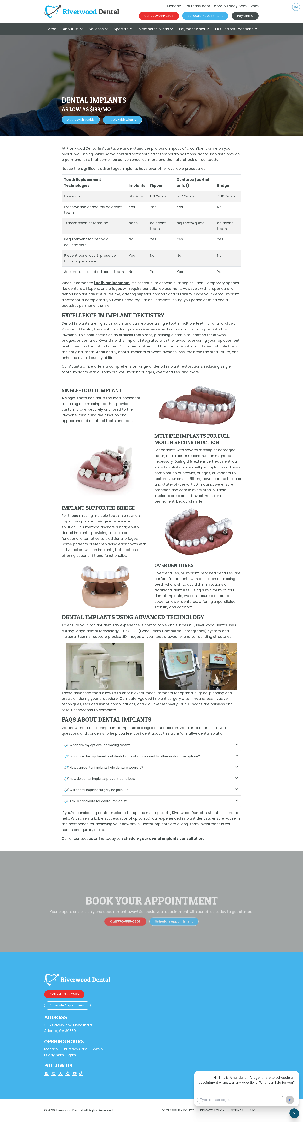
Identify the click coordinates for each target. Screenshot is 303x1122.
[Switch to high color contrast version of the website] (296, 7)
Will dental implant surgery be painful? (154, 790)
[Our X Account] (60, 1074)
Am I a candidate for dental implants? (154, 801)
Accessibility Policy (177, 1110)
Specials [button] (123, 29)
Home (51, 29)
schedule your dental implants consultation (162, 838)
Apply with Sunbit (80, 120)
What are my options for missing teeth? (154, 745)
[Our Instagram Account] (53, 1074)
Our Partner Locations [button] (236, 29)
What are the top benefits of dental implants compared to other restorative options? (154, 756)
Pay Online (245, 16)
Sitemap (237, 1110)
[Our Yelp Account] (67, 1074)
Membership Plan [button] (156, 29)
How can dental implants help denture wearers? (154, 767)
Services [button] (98, 29)
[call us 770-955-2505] (159, 16)
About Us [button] (73, 29)
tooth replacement (112, 282)
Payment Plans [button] (194, 29)
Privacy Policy (212, 1110)
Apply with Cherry (122, 120)
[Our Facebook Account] (46, 1074)
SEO (253, 1110)
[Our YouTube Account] (74, 1074)
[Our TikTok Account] (81, 1074)
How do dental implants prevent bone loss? (154, 778)
